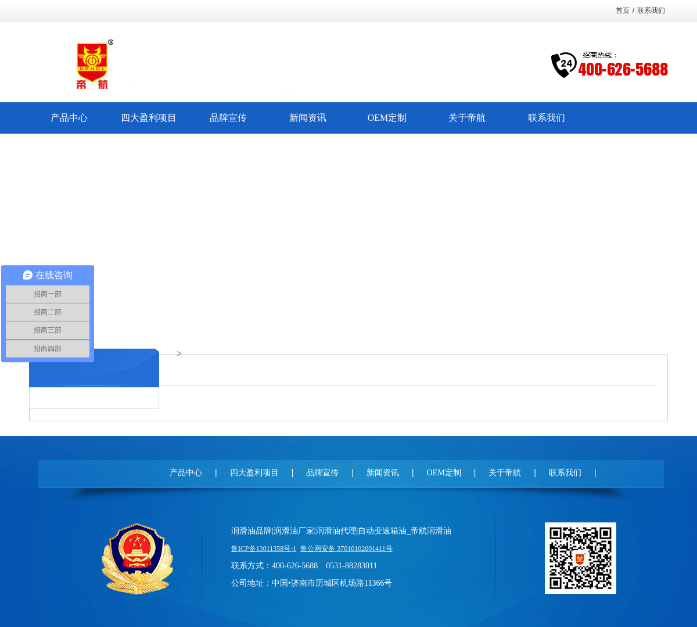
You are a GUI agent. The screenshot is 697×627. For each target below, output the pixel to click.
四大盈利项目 (254, 472)
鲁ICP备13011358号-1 (263, 548)
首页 (623, 10)
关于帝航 (504, 472)
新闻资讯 (383, 472)
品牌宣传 (322, 472)
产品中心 (186, 472)
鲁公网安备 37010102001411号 (346, 548)
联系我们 (651, 10)
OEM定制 (444, 472)
